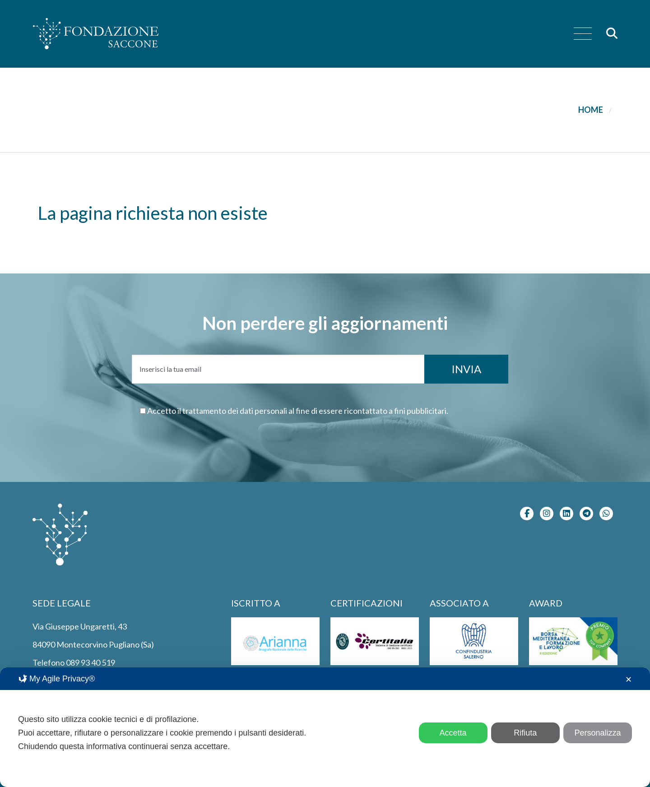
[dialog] (325, 727)
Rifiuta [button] (525, 732)
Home (590, 110)
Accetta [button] (453, 732)
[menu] (582, 34)
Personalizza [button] (597, 732)
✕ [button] (628, 679)
